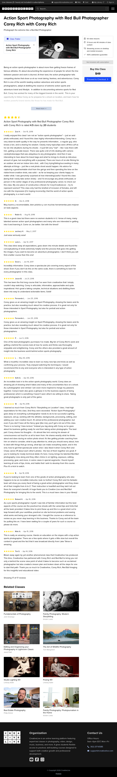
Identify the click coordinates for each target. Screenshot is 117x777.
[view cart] (86, 2)
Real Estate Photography (14, 710)
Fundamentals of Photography (17, 613)
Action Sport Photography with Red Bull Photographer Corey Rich (18, 48)
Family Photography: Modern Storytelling (56, 615)
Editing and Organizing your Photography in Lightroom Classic (19, 648)
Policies (58, 773)
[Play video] (59, 47)
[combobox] (72, 9)
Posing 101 (47, 679)
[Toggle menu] (113, 9)
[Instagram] (42, 759)
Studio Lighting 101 (12, 679)
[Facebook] (37, 759)
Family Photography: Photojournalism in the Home (60, 711)
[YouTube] (31, 759)
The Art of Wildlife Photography (57, 646)
